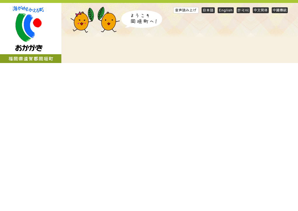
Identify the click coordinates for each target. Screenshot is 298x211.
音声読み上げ (186, 10)
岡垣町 (30, 33)
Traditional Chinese (280, 10)
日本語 (208, 10)
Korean (243, 10)
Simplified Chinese (261, 10)
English (226, 10)
